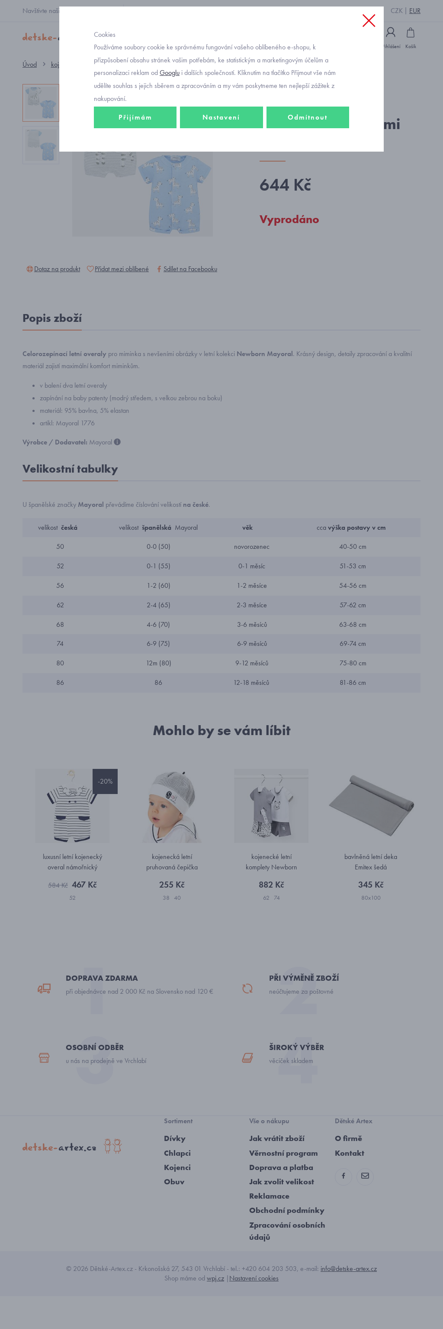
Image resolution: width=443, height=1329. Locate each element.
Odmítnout (307, 154)
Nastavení (221, 154)
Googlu (170, 109)
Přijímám (135, 154)
